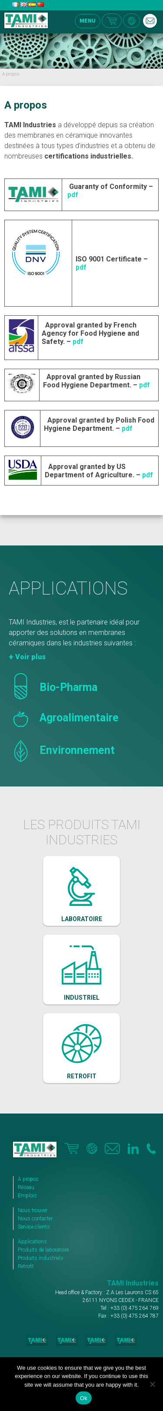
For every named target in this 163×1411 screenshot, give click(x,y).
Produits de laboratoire (43, 1250)
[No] (152, 1384)
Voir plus (30, 657)
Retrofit (26, 1266)
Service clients (34, 1227)
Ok (83, 1398)
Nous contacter (35, 1219)
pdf (72, 195)
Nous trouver (32, 1210)
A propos (28, 1179)
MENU (88, 21)
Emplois (27, 1196)
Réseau (26, 1187)
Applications (32, 1242)
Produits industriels (40, 1258)
